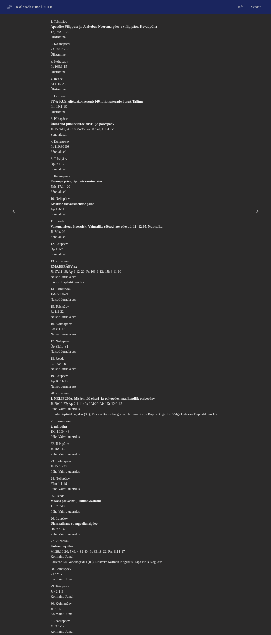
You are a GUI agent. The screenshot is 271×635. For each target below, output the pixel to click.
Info (240, 7)
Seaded (256, 7)
